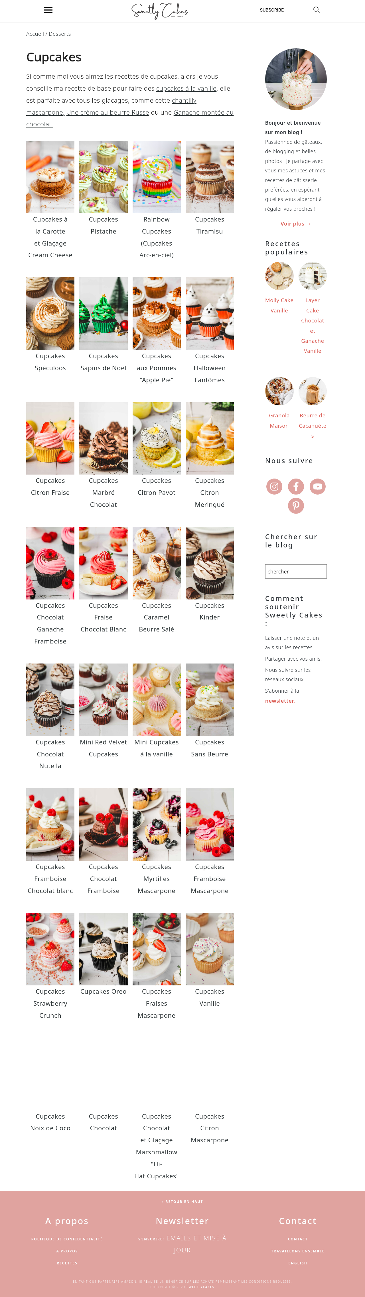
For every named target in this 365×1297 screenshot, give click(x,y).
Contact (298, 1238)
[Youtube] (317, 461)
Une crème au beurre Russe (107, 111)
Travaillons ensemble (298, 1250)
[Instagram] (274, 461)
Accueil (34, 33)
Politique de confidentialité (67, 1238)
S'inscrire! (151, 1238)
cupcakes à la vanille (186, 87)
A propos (67, 1250)
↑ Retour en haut (182, 1201)
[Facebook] (296, 461)
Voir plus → (296, 223)
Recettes (67, 1262)
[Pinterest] (296, 481)
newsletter (278, 675)
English (298, 1262)
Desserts (58, 33)
